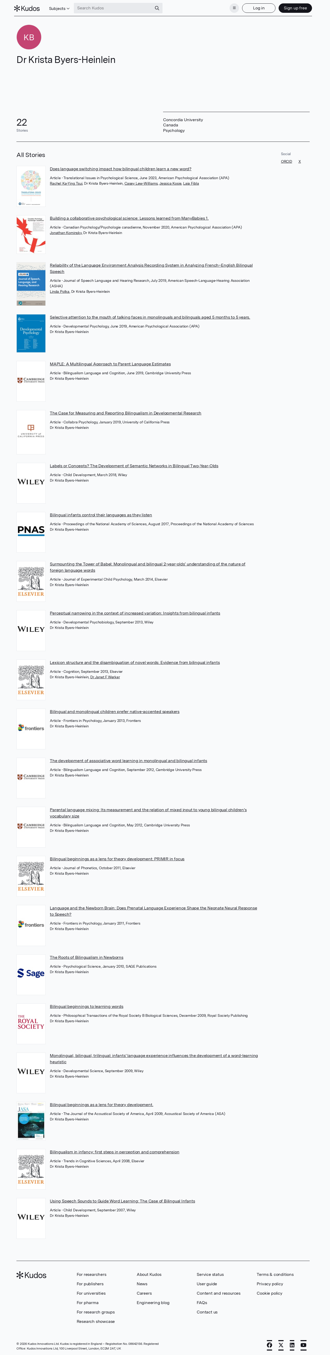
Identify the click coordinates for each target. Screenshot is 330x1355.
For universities (91, 1291)
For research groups (96, 1310)
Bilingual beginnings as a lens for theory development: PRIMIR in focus (117, 857)
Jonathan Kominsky (66, 231)
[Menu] (232, 7)
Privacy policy (270, 1282)
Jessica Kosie (170, 182)
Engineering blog (153, 1301)
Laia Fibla (191, 182)
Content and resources (219, 1291)
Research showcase (96, 1319)
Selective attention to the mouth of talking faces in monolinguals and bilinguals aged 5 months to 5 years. (150, 315)
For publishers (90, 1282)
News (142, 1282)
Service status (210, 1272)
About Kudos (149, 1272)
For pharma (88, 1301)
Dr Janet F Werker (105, 675)
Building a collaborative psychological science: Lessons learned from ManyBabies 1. (129, 216)
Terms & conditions (275, 1272)
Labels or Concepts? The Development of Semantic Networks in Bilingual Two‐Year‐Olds (134, 464)
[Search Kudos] (115, 7)
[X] (281, 1344)
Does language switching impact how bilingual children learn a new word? (120, 167)
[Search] (159, 7)
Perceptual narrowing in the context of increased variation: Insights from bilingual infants (135, 611)
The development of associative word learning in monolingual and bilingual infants (128, 759)
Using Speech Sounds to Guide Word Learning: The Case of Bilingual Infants (122, 1199)
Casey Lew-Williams (141, 182)
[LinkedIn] (292, 1344)
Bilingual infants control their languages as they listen (101, 513)
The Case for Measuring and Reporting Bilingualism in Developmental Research (125, 411)
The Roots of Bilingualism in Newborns (86, 955)
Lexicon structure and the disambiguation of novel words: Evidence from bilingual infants (135, 660)
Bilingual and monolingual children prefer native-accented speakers (114, 710)
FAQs (202, 1301)
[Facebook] (269, 1344)
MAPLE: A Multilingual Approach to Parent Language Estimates (110, 362)
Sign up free (292, 7)
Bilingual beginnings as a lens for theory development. (101, 1103)
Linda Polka (59, 290)
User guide (207, 1282)
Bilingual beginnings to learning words (86, 1004)
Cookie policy (269, 1291)
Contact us (207, 1310)
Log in (256, 7)
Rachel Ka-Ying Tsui (66, 182)
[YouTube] (304, 1344)
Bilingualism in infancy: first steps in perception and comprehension (114, 1150)
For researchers (91, 1272)
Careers (144, 1291)
